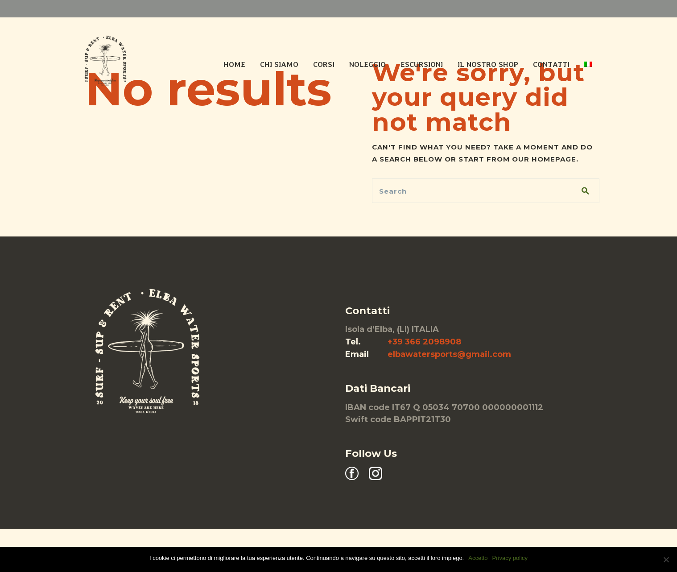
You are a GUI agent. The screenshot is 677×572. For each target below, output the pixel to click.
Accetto (477, 558)
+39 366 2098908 (424, 342)
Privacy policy (510, 558)
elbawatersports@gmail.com (449, 354)
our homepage (544, 159)
